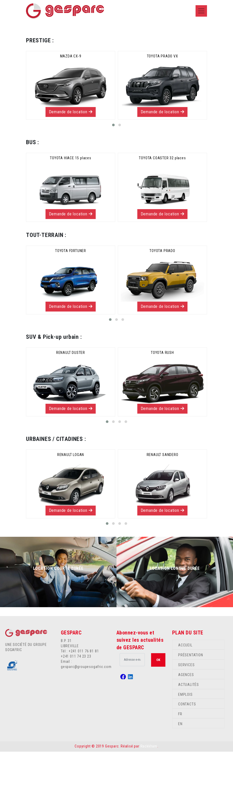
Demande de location (71, 161)
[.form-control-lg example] (132, 709)
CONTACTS (187, 754)
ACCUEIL (185, 694)
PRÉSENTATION (190, 704)
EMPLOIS (185, 744)
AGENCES (186, 724)
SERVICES (186, 714)
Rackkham (148, 795)
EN (180, 773)
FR (180, 763)
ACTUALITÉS (188, 734)
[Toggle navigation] (201, 11)
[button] (113, 174)
